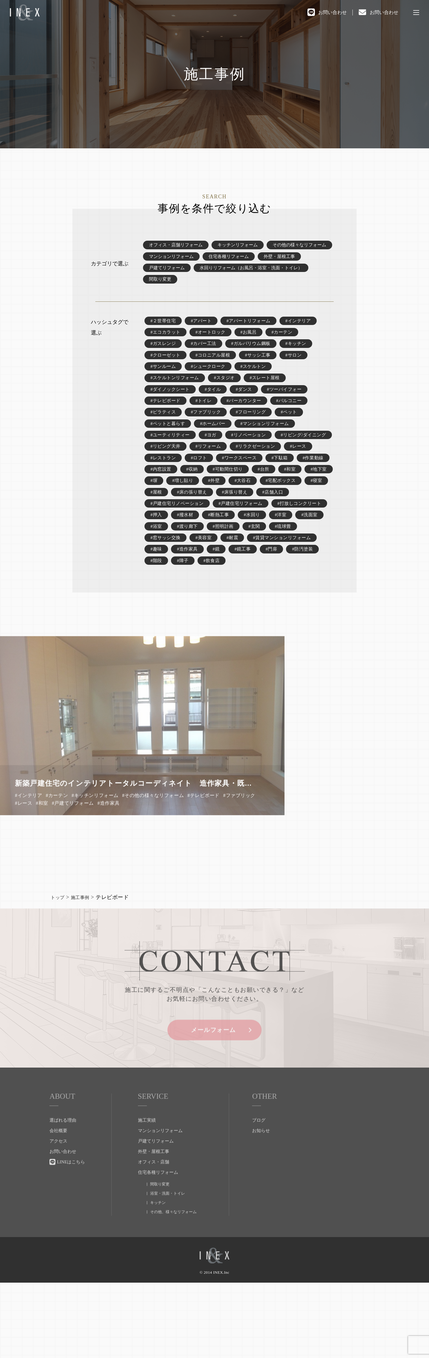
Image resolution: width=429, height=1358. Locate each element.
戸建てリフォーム (216, 272)
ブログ (258, 1200)
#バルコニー (295, 423)
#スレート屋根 (270, 396)
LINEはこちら (71, 1241)
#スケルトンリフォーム (176, 396)
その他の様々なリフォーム (177, 259)
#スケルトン (258, 383)
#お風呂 (253, 343)
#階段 (253, 624)
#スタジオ (228, 396)
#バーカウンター (248, 423)
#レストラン (253, 490)
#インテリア (305, 329)
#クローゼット (166, 369)
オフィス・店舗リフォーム (177, 245)
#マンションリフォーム (270, 450)
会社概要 (58, 1210)
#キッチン (303, 356)
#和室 (231, 517)
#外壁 (156, 530)
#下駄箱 (211, 503)
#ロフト (290, 490)
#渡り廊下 (248, 584)
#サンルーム (164, 383)
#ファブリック (208, 436)
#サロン (300, 369)
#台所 (204, 517)
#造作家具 (265, 611)
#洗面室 (186, 584)
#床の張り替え (166, 544)
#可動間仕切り (166, 517)
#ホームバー (215, 450)
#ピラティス (164, 436)
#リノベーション (253, 463)
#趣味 (233, 611)
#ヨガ (213, 463)
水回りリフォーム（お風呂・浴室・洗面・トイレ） (204, 286)
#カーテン (288, 343)
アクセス (58, 1221)
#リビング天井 (230, 477)
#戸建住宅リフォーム (245, 557)
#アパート (203, 329)
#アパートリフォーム (253, 329)
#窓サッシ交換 (199, 597)
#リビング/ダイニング (174, 477)
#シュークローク (210, 383)
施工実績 (147, 1200)
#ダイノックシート (171, 410)
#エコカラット (166, 343)
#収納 (315, 503)
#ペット (295, 436)
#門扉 (189, 624)
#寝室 (263, 530)
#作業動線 (246, 503)
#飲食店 (310, 624)
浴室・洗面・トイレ (167, 1273)
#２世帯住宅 (164, 329)
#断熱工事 (283, 570)
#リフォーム (274, 477)
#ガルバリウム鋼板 (256, 356)
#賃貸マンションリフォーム (181, 611)
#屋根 (291, 530)
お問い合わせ (332, 12)
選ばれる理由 (62, 1200)
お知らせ (261, 1210)
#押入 (218, 570)
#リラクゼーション (171, 490)
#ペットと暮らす (168, 450)
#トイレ (206, 423)
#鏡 (295, 611)
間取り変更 (285, 286)
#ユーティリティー (171, 463)
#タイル (216, 410)
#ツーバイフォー (290, 410)
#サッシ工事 (262, 369)
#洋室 (156, 584)
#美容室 (238, 597)
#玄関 (318, 584)
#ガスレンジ (164, 356)
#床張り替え (211, 544)
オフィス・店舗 (153, 1241)
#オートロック (214, 343)
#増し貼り (318, 517)
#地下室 (260, 517)
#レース (216, 490)
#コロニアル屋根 (216, 369)
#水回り (317, 570)
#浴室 (216, 584)
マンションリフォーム (245, 259)
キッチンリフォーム (242, 245)
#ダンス (248, 410)
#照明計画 (285, 584)
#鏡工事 (159, 624)
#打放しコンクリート (174, 570)
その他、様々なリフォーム (173, 1291)
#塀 (288, 517)
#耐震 (268, 597)
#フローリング (256, 436)
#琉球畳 (159, 597)
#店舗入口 (251, 544)
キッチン (158, 1282)
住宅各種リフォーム (305, 259)
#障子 (280, 624)
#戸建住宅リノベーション (178, 557)
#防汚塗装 (221, 624)
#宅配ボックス (226, 530)
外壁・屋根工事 (165, 272)
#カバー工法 (206, 356)
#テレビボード (166, 423)
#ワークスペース (168, 503)
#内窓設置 (283, 503)
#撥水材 (248, 570)
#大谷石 (186, 530)
